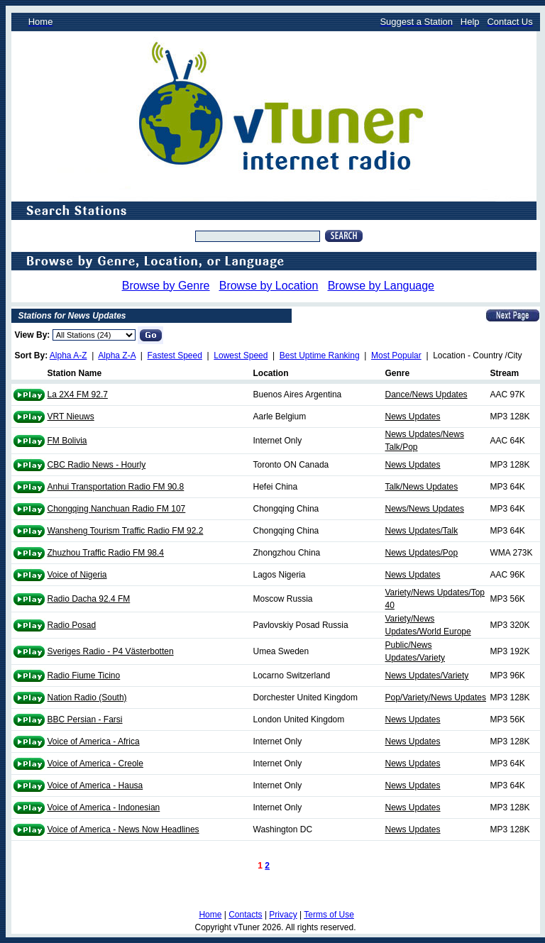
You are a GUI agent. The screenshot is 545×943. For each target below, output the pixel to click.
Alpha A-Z (68, 355)
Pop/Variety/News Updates (436, 697)
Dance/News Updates (426, 394)
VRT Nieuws (71, 416)
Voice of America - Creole (95, 763)
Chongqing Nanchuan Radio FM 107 (117, 509)
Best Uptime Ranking (320, 355)
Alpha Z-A (117, 355)
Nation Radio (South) (87, 697)
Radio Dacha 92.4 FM (89, 599)
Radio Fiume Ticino (84, 675)
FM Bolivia (67, 441)
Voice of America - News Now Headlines (123, 829)
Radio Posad (72, 625)
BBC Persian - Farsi (85, 719)
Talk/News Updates (421, 487)
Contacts (245, 915)
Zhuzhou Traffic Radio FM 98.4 (106, 553)
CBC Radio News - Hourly (97, 465)
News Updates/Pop (421, 553)
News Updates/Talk (421, 531)
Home (210, 915)
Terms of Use (329, 915)
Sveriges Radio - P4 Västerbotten (111, 651)
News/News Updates (424, 509)
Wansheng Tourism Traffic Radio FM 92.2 (126, 531)
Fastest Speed (175, 355)
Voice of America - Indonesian (104, 807)
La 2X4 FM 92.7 (78, 394)
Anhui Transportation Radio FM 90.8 (116, 487)
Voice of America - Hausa (95, 785)
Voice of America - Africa (94, 741)
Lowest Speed (241, 355)
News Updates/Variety (427, 675)
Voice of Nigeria (77, 575)
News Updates (413, 416)
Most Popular (396, 355)
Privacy (283, 915)
